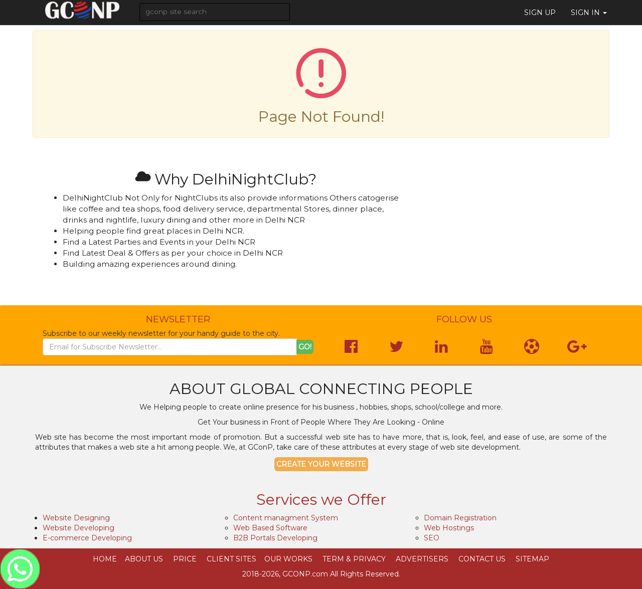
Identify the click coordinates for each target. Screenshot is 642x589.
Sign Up (540, 12)
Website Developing (78, 527)
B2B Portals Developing (275, 537)
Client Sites (231, 558)
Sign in (589, 12)
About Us (144, 558)
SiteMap (532, 558)
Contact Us (482, 558)
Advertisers (422, 558)
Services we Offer (321, 499)
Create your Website (321, 464)
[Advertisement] (511, 228)
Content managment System (285, 517)
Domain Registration (460, 517)
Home (105, 558)
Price (185, 558)
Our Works (288, 558)
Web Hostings (449, 527)
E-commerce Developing (87, 537)
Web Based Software (270, 527)
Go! (304, 346)
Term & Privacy (354, 558)
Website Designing (76, 517)
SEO (431, 537)
